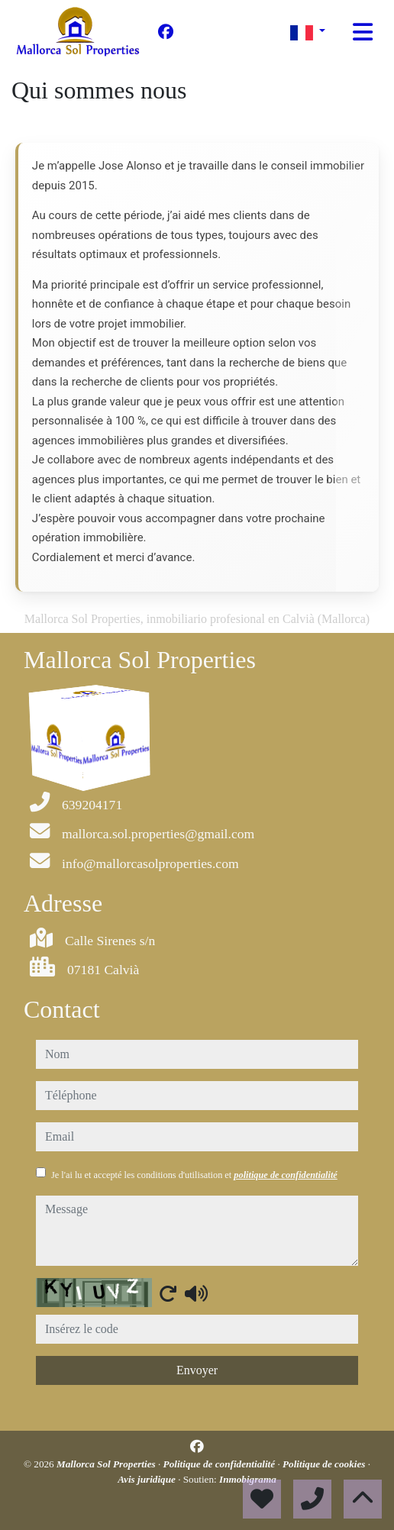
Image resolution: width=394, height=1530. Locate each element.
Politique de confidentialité (220, 1464)
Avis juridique (148, 1479)
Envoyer (197, 1370)
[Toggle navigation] (363, 32)
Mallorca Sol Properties (107, 1464)
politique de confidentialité (285, 1175)
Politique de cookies (325, 1464)
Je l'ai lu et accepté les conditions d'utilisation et (194, 1175)
